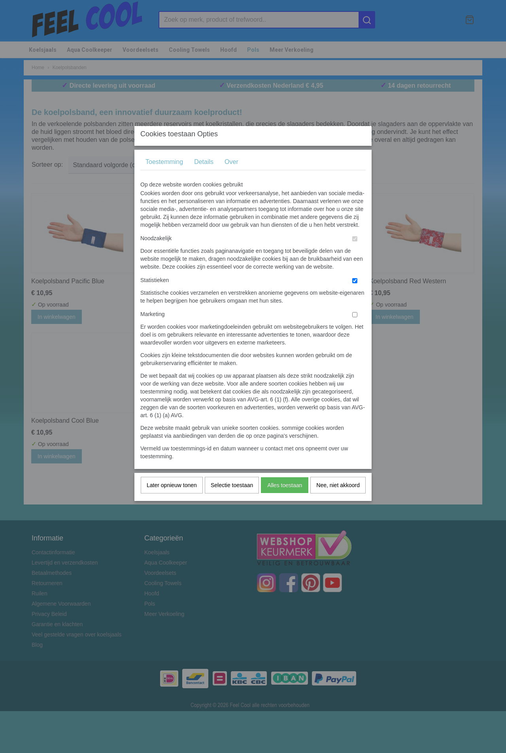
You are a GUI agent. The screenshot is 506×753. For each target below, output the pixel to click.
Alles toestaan (284, 500)
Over (231, 177)
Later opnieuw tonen (172, 500)
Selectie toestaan (232, 500)
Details (203, 177)
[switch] (354, 254)
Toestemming (164, 177)
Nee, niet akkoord (338, 500)
